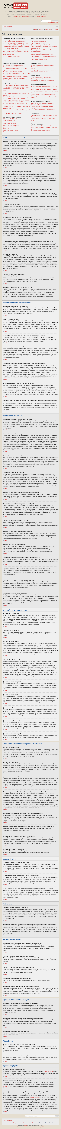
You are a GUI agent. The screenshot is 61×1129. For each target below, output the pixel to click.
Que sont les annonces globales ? (11, 125)
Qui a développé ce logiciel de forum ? (41, 125)
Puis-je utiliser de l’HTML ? (10, 120)
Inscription (48, 29)
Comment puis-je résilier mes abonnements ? (42, 109)
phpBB (25, 1125)
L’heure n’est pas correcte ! (10, 66)
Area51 (5, 1086)
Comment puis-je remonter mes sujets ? (13, 113)
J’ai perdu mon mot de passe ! (10, 48)
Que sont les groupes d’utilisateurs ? (40, 45)
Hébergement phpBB (39, 1126)
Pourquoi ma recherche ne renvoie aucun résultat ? (44, 89)
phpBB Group (49, 1071)
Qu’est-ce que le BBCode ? (10, 118)
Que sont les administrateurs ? (39, 41)
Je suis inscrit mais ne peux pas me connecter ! (15, 50)
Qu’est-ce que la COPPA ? (9, 54)
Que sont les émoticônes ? (10, 122)
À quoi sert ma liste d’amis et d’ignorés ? (41, 77)
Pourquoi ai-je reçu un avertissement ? (13, 101)
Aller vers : (21, 1116)
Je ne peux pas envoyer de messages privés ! (43, 65)
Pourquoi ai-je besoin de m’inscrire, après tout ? (15, 41)
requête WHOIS (34, 1097)
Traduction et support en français (25, 1126)
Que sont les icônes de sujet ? (10, 131)
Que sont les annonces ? (9, 127)
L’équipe (14, 1122)
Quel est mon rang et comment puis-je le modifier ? (16, 76)
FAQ (35, 29)
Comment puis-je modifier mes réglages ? (13, 65)
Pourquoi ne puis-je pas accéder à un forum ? (14, 98)
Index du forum (8, 26)
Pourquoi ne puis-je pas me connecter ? (13, 40)
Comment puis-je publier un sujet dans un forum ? (16, 85)
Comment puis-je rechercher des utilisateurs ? (43, 94)
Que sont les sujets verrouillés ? (11, 130)
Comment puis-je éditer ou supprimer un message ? (16, 87)
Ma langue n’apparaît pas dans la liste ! (13, 71)
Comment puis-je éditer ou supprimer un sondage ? (16, 96)
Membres (41, 29)
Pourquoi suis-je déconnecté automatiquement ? (15, 43)
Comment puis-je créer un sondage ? (12, 92)
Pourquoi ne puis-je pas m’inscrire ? (12, 56)
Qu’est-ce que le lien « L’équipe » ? (40, 59)
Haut (5, 150)
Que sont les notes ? (8, 128)
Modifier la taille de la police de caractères (57, 26)
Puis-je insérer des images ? (10, 123)
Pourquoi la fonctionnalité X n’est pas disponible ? (44, 127)
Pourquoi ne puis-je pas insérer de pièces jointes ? (16, 100)
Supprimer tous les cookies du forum (27, 1122)
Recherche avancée (53, 22)
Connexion (55, 29)
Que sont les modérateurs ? (38, 43)
